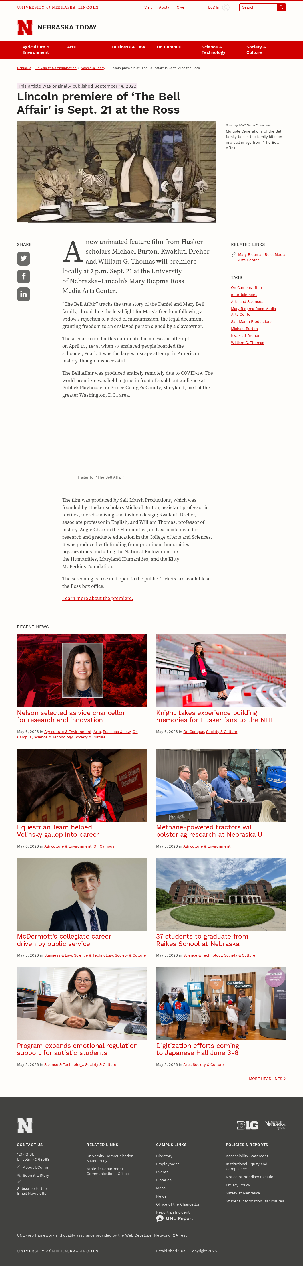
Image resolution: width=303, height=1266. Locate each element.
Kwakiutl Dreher (245, 335)
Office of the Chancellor (178, 1204)
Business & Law (128, 47)
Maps (161, 1188)
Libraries (164, 1180)
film (258, 287)
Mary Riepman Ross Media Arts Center (261, 257)
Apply (164, 7)
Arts (71, 47)
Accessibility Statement (247, 1156)
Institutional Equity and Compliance (246, 1166)
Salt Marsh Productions (251, 321)
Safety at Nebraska (243, 1193)
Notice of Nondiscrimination (251, 1177)
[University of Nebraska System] (275, 1125)
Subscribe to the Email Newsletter (32, 1191)
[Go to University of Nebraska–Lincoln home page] (25, 27)
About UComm (36, 1167)
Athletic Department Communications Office (108, 1171)
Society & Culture (256, 49)
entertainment (244, 295)
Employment (167, 1164)
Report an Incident (174, 1216)
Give (180, 7)
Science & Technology (213, 49)
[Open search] (262, 7)
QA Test (180, 1235)
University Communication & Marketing (110, 1158)
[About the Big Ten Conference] (247, 1125)
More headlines (265, 1079)
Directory (164, 1156)
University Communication (56, 68)
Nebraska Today (67, 27)
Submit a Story (36, 1175)
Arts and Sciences (247, 301)
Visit (148, 7)
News (161, 1196)
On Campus (169, 47)
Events (162, 1172)
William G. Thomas (247, 343)
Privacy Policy (238, 1185)
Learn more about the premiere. (97, 598)
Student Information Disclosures (255, 1201)
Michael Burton (244, 329)
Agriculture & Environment (35, 49)
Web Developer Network (147, 1235)
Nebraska (24, 68)
